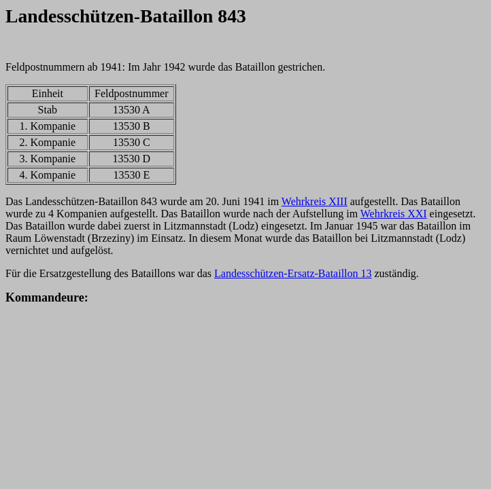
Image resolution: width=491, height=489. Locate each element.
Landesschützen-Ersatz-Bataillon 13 (292, 273)
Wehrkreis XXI (393, 213)
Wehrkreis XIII (315, 201)
